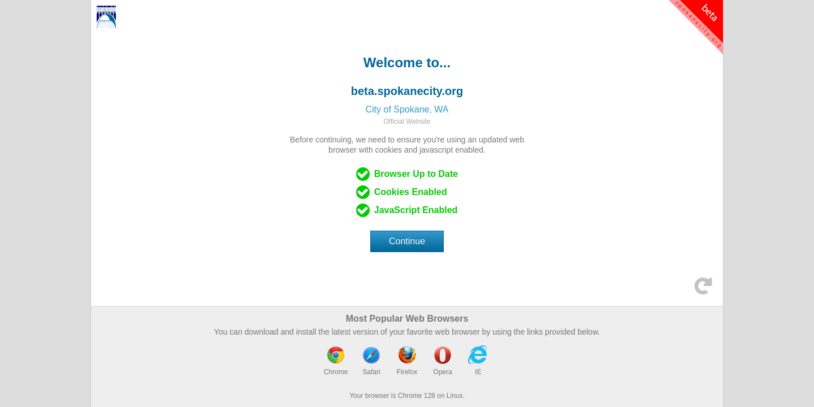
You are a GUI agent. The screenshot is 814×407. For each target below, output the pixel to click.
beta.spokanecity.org (407, 91)
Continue (407, 241)
